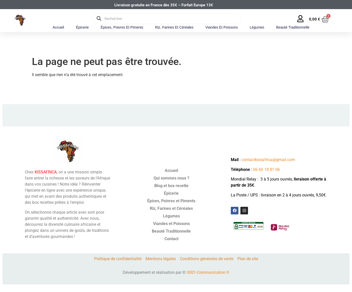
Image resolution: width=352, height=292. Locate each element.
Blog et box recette (171, 185)
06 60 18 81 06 (266, 169)
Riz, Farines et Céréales (174, 27)
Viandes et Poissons (221, 27)
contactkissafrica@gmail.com (268, 159)
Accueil (58, 27)
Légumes (257, 27)
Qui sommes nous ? (171, 178)
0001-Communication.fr (208, 272)
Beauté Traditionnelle (292, 27)
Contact (171, 238)
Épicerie (82, 27)
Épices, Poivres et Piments (122, 27)
